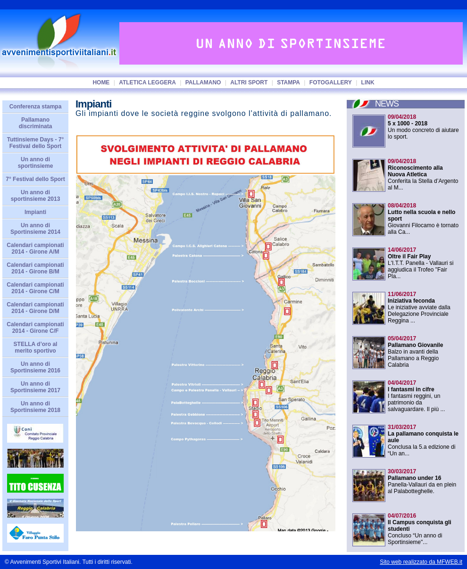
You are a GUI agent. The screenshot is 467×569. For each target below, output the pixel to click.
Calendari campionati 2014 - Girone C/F (35, 327)
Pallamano (203, 82)
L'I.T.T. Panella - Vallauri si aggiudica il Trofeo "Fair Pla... (420, 263)
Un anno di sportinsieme (35, 162)
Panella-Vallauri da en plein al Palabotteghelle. (422, 481)
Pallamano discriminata (35, 123)
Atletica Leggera (147, 82)
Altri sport (248, 82)
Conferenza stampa (35, 106)
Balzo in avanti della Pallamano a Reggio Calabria (415, 351)
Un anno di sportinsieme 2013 (35, 195)
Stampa (288, 82)
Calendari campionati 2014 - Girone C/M (35, 288)
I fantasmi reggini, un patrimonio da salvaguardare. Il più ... (416, 395)
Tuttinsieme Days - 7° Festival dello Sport (35, 142)
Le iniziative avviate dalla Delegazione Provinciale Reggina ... (419, 307)
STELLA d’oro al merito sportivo (36, 347)
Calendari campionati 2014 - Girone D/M (35, 307)
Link (368, 82)
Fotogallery (330, 82)
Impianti (35, 212)
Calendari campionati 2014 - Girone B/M (35, 268)
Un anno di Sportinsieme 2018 (35, 406)
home (100, 82)
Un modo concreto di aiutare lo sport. (423, 127)
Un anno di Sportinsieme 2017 (35, 387)
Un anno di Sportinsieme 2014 (35, 228)
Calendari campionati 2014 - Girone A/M (35, 248)
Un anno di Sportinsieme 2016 (35, 367)
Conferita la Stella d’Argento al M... (423, 174)
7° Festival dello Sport (35, 179)
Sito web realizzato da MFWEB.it (421, 562)
